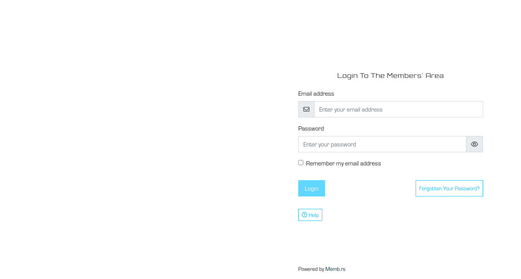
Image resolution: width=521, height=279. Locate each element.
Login (311, 188)
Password (311, 128)
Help (310, 215)
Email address (316, 93)
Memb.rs (335, 268)
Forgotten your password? (449, 188)
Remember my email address (343, 163)
